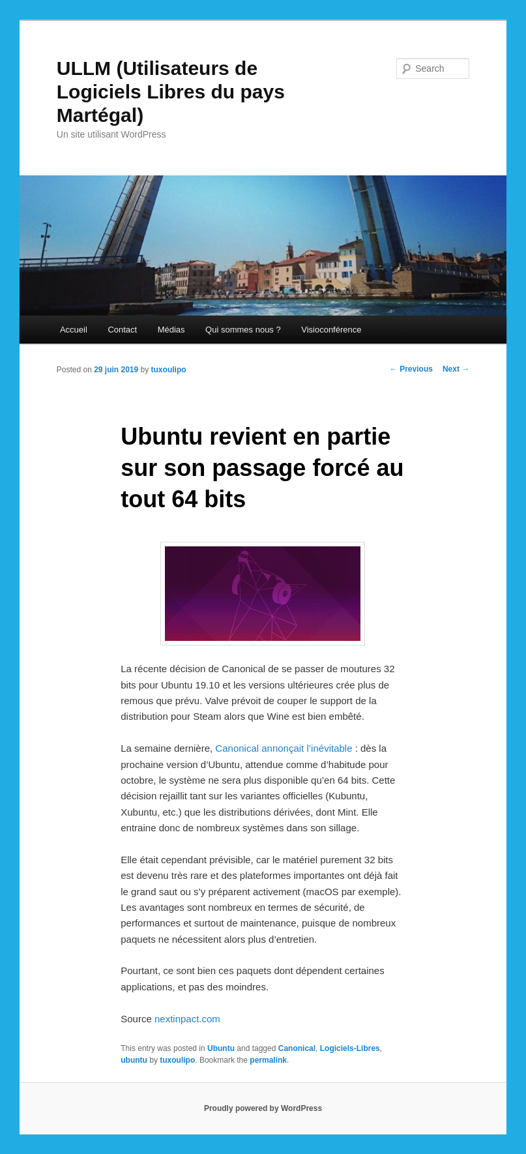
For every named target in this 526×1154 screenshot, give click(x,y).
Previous (411, 369)
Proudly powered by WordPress (263, 1108)
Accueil (73, 329)
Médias (171, 329)
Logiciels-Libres (350, 1048)
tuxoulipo (168, 369)
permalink (268, 1060)
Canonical (296, 1048)
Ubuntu (221, 1048)
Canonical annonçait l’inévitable (283, 748)
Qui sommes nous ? (243, 329)
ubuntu (134, 1060)
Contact (122, 329)
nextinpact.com (187, 1018)
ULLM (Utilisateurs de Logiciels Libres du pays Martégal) (171, 91)
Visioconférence (331, 329)
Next (456, 369)
